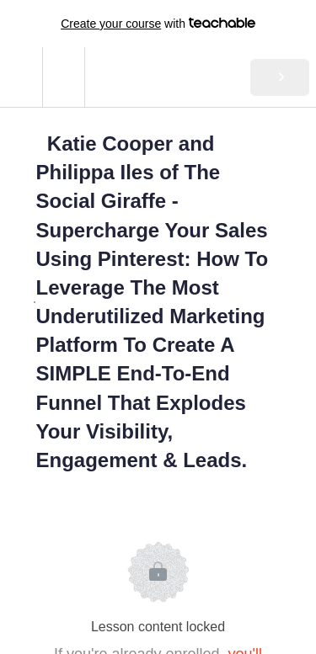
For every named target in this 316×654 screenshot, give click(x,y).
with (158, 23)
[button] (21, 77)
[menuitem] (63, 77)
